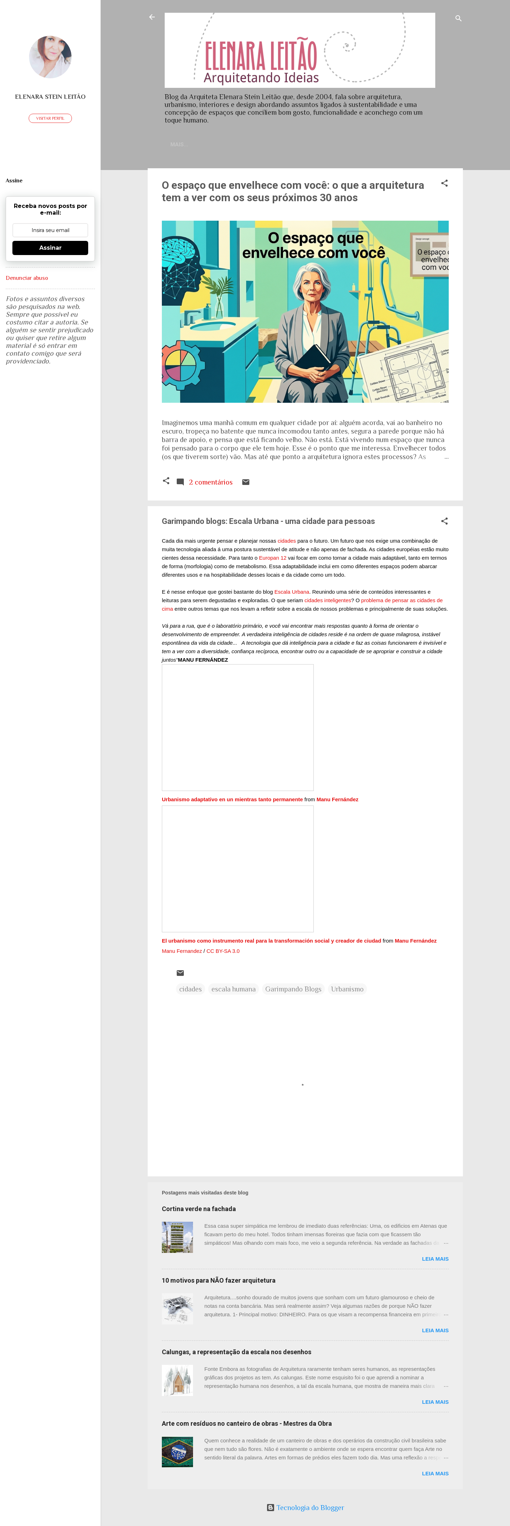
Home (191, 144)
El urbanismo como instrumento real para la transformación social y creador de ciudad (271, 942)
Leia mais (435, 1260)
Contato (225, 144)
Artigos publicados (398, 144)
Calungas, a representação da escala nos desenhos (236, 1353)
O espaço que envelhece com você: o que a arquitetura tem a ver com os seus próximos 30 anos (293, 192)
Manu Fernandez (182, 952)
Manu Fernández (337, 801)
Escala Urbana (291, 593)
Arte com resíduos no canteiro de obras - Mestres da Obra (247, 1425)
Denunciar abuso (27, 278)
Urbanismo (347, 990)
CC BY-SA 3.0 (223, 952)
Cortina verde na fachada (199, 1210)
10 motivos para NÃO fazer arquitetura (219, 1281)
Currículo (266, 144)
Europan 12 (273, 559)
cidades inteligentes (328, 602)
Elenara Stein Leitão (50, 96)
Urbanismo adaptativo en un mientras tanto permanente (232, 801)
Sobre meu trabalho (325, 144)
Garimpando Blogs (293, 990)
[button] (444, 185)
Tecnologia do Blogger (305, 1507)
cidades (287, 542)
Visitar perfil (50, 118)
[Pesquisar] (458, 19)
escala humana (233, 990)
